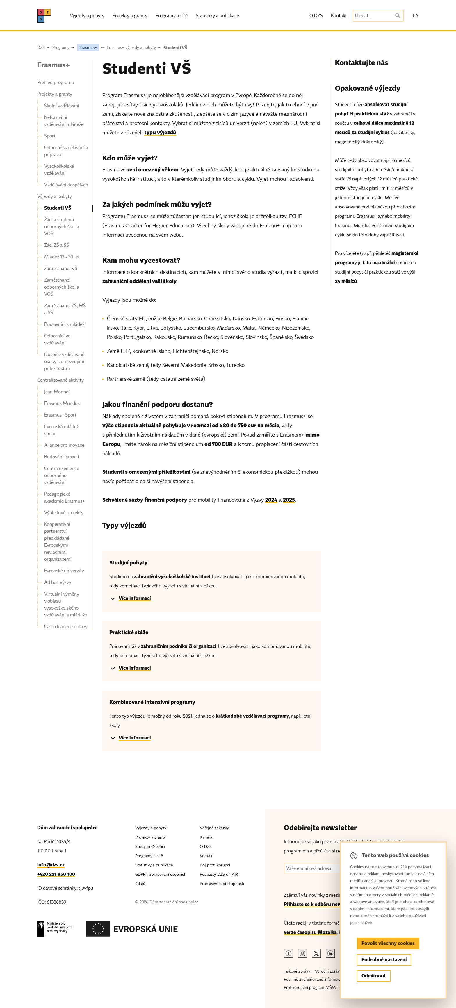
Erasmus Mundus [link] (62, 403)
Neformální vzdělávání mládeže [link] (63, 121)
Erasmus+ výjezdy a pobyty (131, 47)
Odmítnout (373, 976)
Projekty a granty (130, 16)
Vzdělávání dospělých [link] (66, 185)
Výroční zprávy (328, 971)
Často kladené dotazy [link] (66, 627)
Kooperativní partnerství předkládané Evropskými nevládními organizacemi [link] (58, 541)
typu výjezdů (160, 132)
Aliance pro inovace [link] (64, 445)
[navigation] (63, 345)
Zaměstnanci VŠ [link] (60, 268)
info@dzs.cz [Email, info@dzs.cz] (51, 865)
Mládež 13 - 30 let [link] (62, 257)
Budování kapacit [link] (61, 457)
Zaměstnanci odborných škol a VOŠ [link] (61, 287)
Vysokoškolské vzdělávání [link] (59, 169)
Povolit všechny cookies (388, 943)
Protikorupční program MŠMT (311, 987)
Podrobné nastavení (384, 960)
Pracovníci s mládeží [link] (65, 324)
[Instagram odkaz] (302, 953)
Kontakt (339, 16)
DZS (41, 47)
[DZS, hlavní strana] (44, 16)
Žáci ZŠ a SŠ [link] (56, 245)
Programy (61, 47)
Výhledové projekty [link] (63, 513)
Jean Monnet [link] (57, 392)
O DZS (316, 16)
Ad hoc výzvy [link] (57, 582)
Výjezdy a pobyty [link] (54, 196)
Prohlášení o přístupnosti (222, 883)
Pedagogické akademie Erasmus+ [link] (64, 497)
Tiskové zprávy (297, 971)
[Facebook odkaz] (288, 953)
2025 (289, 499)
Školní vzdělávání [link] (61, 106)
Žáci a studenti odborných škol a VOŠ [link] (61, 227)
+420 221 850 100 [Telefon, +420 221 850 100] (56, 874)
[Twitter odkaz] (316, 953)
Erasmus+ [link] (53, 64)
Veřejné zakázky (214, 827)
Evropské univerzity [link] (64, 571)
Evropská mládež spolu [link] (61, 430)
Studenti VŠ (175, 47)
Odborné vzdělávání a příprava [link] (66, 151)
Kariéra (206, 837)
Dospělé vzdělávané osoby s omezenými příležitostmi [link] (64, 361)
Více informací (135, 598)
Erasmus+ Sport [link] (60, 415)
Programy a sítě (172, 16)
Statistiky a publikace (217, 16)
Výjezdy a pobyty (87, 16)
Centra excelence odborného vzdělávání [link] (61, 475)
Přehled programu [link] (55, 82)
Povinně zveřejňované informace (313, 979)
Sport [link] (50, 136)
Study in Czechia (150, 846)
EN (416, 16)
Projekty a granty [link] (54, 94)
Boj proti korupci (215, 865)
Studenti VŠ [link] (57, 208)
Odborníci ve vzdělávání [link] (57, 339)
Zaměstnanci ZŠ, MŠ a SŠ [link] (65, 309)
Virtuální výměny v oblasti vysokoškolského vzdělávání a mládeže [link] (65, 604)
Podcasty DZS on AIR (219, 874)
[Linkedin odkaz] (330, 953)
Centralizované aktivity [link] (60, 380)
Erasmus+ (88, 47)
